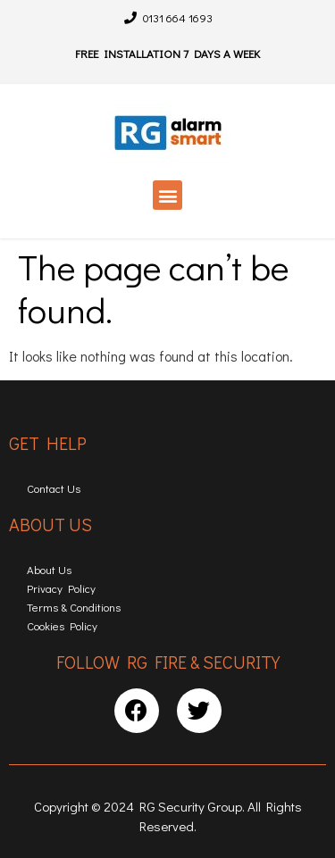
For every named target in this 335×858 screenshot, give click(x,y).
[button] (167, 195)
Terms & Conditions (74, 606)
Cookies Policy (62, 625)
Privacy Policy (61, 588)
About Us (49, 569)
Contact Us (53, 488)
